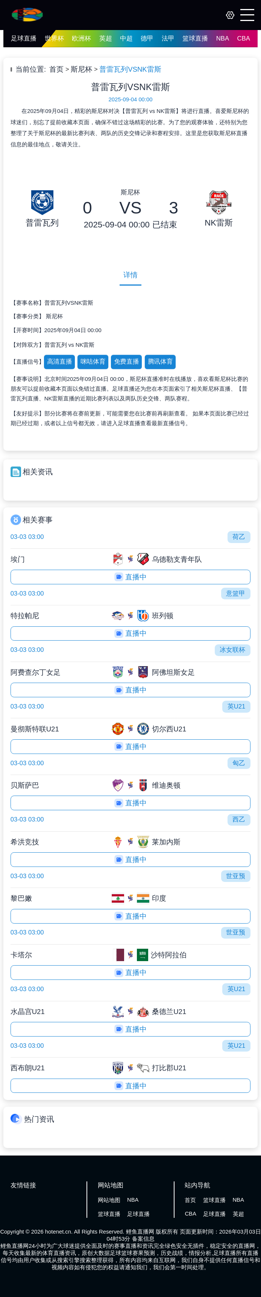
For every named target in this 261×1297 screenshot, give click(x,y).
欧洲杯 (81, 38)
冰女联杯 (232, 649)
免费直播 (126, 361)
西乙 (238, 819)
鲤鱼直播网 (140, 1232)
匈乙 (238, 763)
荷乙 (238, 536)
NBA (222, 38)
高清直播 (59, 361)
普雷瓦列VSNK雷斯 (130, 69)
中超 (126, 38)
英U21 (237, 706)
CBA (243, 38)
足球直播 (23, 38)
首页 (56, 69)
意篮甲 (235, 593)
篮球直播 (195, 38)
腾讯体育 (160, 361)
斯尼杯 (81, 69)
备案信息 (143, 1239)
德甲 (147, 38)
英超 (105, 38)
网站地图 (109, 1200)
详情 (130, 275)
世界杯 (54, 38)
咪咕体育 (93, 361)
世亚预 (235, 876)
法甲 (168, 38)
